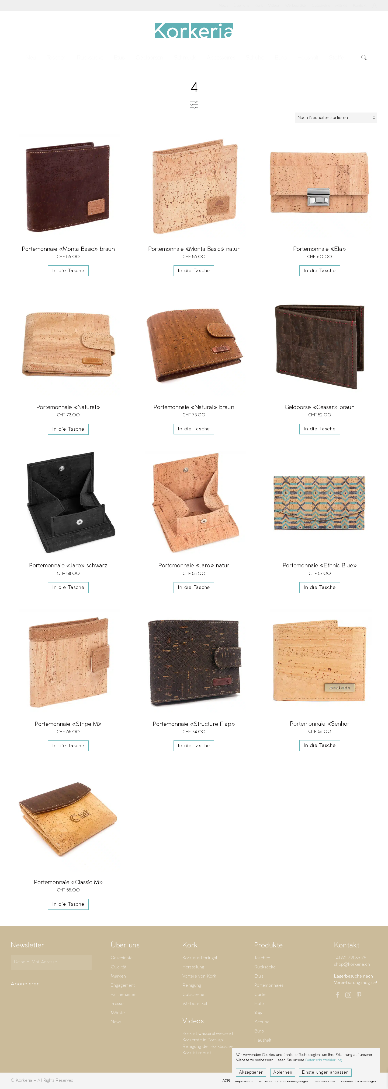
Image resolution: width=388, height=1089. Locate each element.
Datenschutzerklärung (323, 1060)
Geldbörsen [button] (149, 57)
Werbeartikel (295, 5)
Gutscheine (321, 5)
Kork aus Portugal (199, 959)
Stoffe (336, 57)
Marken (118, 977)
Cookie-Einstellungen (359, 1082)
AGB (226, 1082)
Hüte (259, 1005)
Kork (258, 5)
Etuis (259, 977)
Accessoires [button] (221, 57)
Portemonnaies (268, 987)
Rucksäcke (90, 57)
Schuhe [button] (255, 57)
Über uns (241, 5)
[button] (364, 57)
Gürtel (260, 996)
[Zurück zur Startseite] (194, 30)
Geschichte (122, 959)
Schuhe (261, 1023)
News (223, 5)
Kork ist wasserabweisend (207, 1035)
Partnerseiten (123, 996)
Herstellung (193, 968)
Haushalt (262, 1041)
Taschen (262, 959)
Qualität (118, 968)
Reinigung (191, 987)
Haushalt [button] (307, 57)
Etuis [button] (119, 57)
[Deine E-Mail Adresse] (51, 963)
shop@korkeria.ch (352, 966)
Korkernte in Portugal (203, 1041)
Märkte (341, 5)
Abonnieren (25, 985)
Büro (259, 1032)
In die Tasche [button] (68, 271)
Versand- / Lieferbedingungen (283, 1082)
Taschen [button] (56, 57)
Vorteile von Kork (199, 977)
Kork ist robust (196, 1054)
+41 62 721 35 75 (350, 959)
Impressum (243, 1082)
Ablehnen (282, 1072)
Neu (31, 57)
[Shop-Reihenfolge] (336, 118)
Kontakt (359, 5)
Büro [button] (281, 57)
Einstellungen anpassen (325, 1072)
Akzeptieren (251, 1072)
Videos (273, 5)
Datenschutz (325, 1082)
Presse (117, 1005)
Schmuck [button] (185, 57)
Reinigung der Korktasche (207, 1048)
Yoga (259, 1014)
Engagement (123, 987)
